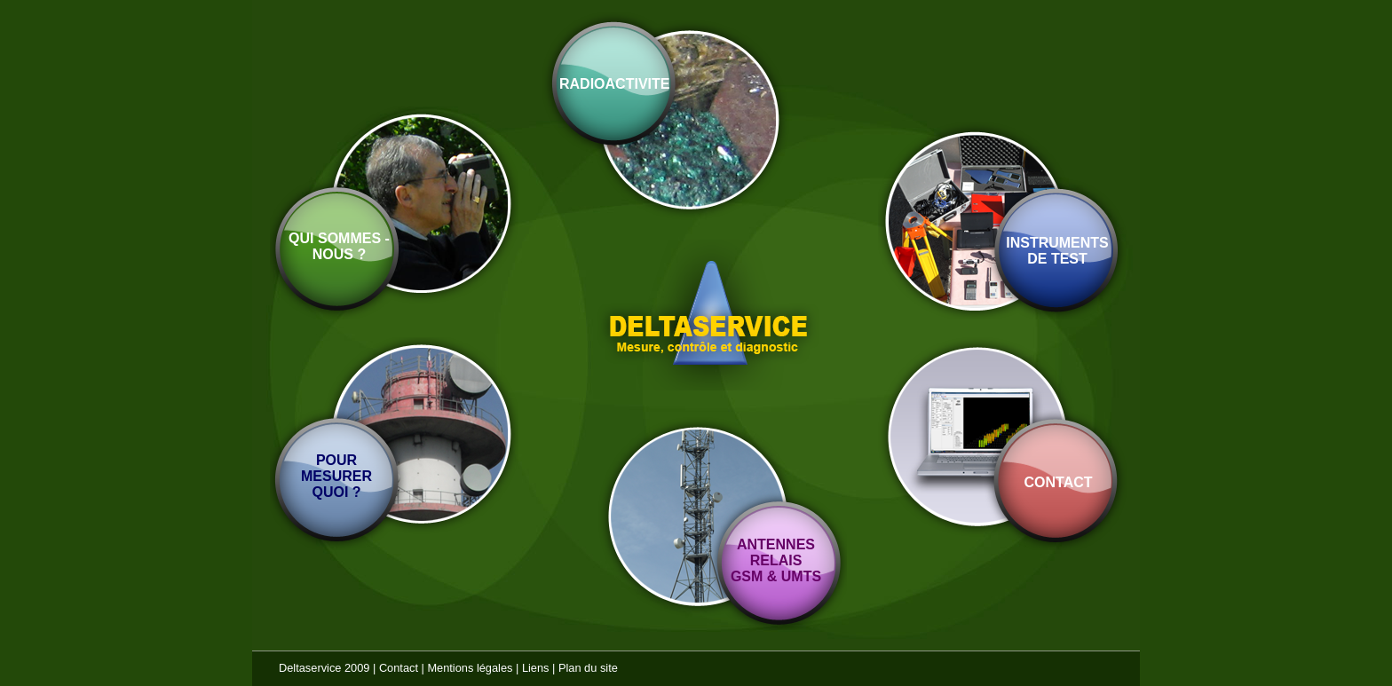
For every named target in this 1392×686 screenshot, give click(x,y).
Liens (536, 667)
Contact (398, 667)
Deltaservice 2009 (324, 667)
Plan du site (588, 667)
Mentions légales (469, 667)
